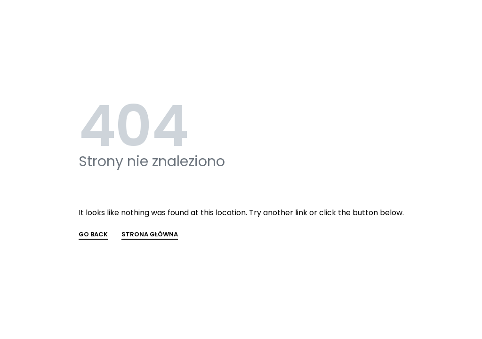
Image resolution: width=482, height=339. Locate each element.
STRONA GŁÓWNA (149, 235)
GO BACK (93, 235)
